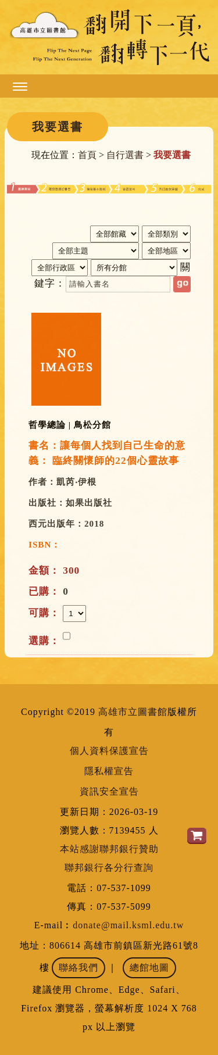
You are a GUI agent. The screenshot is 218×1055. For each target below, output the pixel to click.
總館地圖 (149, 967)
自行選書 (125, 155)
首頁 (87, 155)
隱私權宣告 (109, 771)
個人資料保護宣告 (109, 751)
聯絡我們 (78, 967)
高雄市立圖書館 (132, 712)
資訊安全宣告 (109, 791)
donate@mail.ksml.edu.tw (128, 925)
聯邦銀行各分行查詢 (109, 867)
